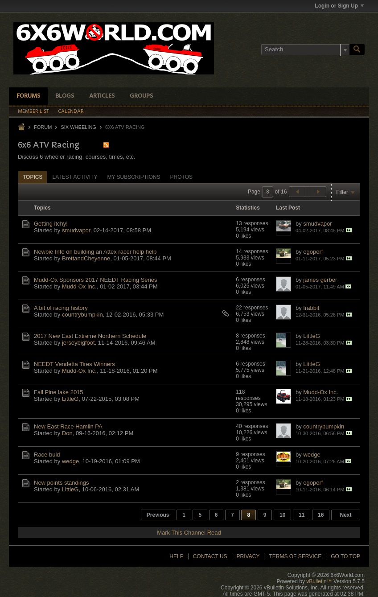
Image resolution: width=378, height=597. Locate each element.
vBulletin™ (319, 581)
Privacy (248, 556)
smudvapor (76, 230)
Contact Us (210, 556)
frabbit (311, 308)
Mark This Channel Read (189, 532)
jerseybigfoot (78, 342)
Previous (158, 515)
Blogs (64, 96)
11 (301, 515)
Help (176, 556)
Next (345, 515)
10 (282, 515)
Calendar (71, 111)
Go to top (345, 556)
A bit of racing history (61, 308)
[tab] (32, 176)
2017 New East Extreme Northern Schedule (90, 336)
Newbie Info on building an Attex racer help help (95, 251)
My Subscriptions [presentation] (133, 177)
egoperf (313, 251)
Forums (28, 96)
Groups (141, 96)
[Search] (305, 49)
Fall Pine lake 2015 (58, 392)
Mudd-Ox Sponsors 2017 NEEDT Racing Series (95, 279)
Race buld (47, 454)
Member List (33, 111)
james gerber (320, 279)
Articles (102, 96)
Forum (43, 127)
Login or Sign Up (339, 6)
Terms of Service (295, 556)
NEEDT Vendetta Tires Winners (74, 364)
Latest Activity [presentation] (74, 177)
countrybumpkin (82, 314)
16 (321, 515)
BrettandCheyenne (86, 258)
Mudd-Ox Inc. (79, 286)
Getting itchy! (51, 223)
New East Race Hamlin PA (68, 426)
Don (67, 433)
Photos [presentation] (181, 177)
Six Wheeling (78, 127)
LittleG (311, 336)
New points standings (61, 482)
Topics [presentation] (32, 177)
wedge (70, 461)
